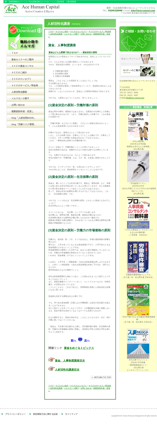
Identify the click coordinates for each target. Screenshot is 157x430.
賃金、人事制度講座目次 (70, 360)
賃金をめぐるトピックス (79, 348)
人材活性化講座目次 (67, 369)
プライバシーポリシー (15, 414)
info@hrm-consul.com (143, 10)
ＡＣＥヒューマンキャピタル (38, 9)
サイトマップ (71, 414)
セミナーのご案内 (138, 71)
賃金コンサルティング (138, 59)
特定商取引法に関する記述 (45, 414)
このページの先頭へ (101, 377)
